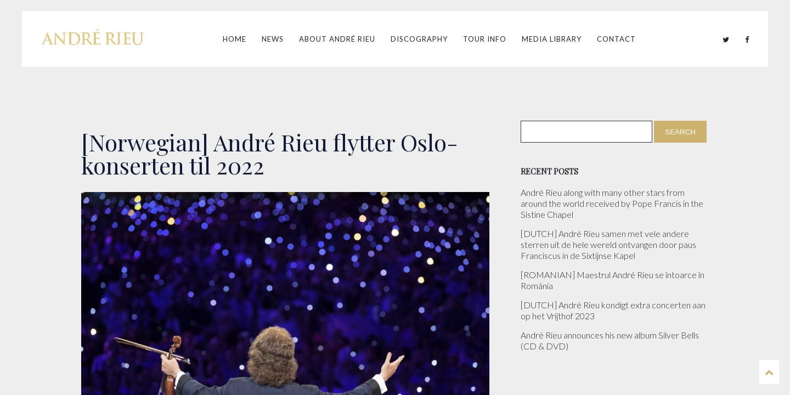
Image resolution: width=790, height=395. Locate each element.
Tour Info (484, 39)
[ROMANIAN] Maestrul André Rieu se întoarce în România (612, 280)
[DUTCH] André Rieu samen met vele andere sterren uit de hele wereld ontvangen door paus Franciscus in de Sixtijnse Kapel (608, 244)
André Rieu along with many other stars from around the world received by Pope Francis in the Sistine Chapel (612, 203)
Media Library (552, 39)
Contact (616, 39)
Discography (419, 39)
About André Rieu (337, 39)
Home (234, 39)
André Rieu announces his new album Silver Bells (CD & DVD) (610, 340)
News (273, 39)
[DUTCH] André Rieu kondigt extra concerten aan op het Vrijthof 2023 (613, 310)
